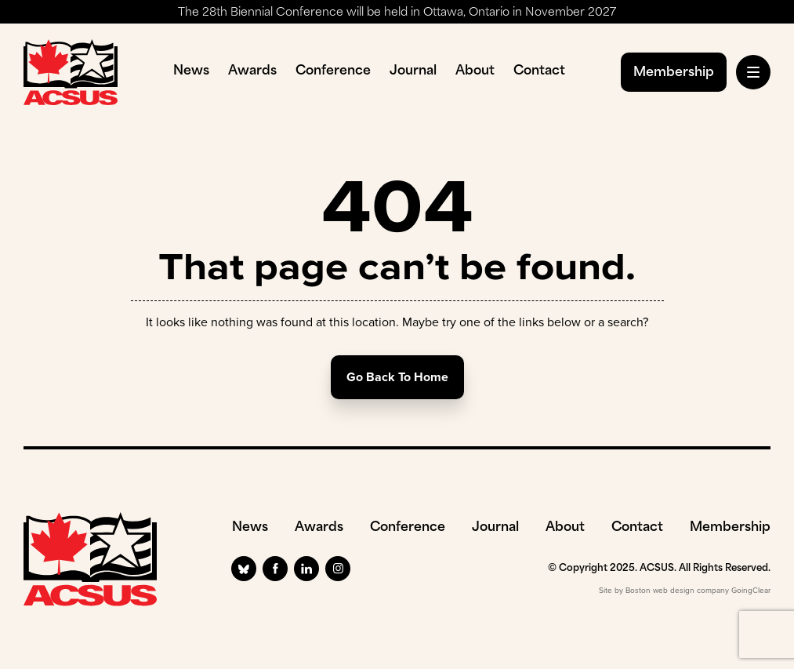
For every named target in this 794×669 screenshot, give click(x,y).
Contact (539, 71)
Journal (413, 71)
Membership (673, 73)
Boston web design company (677, 590)
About (475, 71)
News (191, 71)
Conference (333, 71)
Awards (252, 71)
